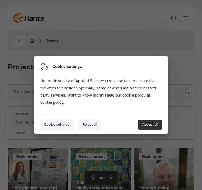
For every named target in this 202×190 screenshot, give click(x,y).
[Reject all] (90, 125)
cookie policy (51, 102)
